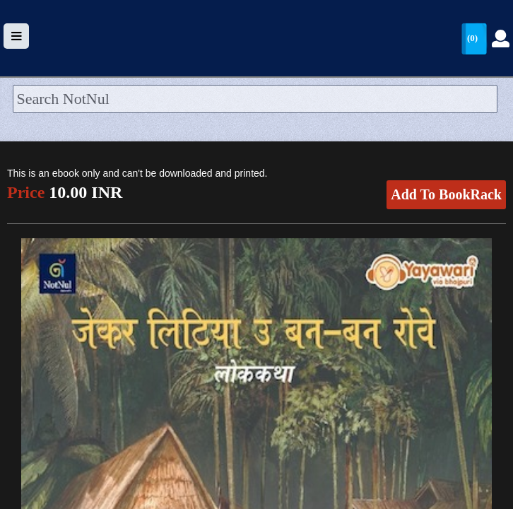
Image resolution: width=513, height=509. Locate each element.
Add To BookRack (446, 194)
